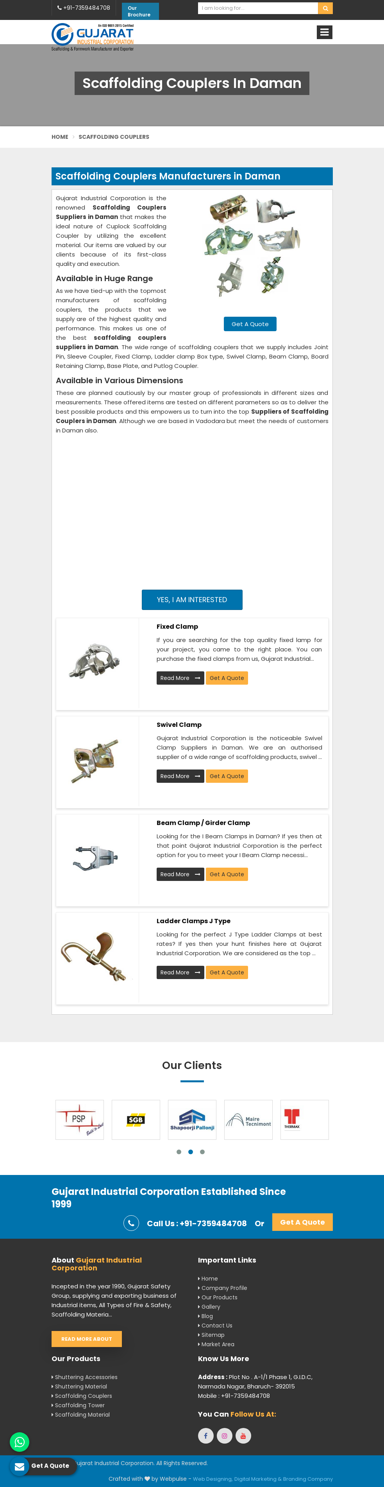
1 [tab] (179, 1152)
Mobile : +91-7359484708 (234, 1396)
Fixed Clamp (177, 626)
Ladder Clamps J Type (193, 921)
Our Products (218, 1297)
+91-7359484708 (83, 8)
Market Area (216, 1344)
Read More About (86, 1339)
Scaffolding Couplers (82, 1396)
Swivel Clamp (179, 724)
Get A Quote (250, 324)
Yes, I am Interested (192, 599)
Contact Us (215, 1325)
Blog (205, 1316)
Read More (180, 678)
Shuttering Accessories (85, 1377)
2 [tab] (190, 1152)
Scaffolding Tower (78, 1405)
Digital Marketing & (258, 1479)
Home (60, 137)
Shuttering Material (79, 1386)
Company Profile (222, 1288)
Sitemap (211, 1335)
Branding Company (308, 1479)
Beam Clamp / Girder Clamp (203, 822)
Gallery (209, 1307)
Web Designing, (213, 1479)
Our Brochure (139, 11)
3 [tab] (202, 1152)
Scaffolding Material (81, 1415)
